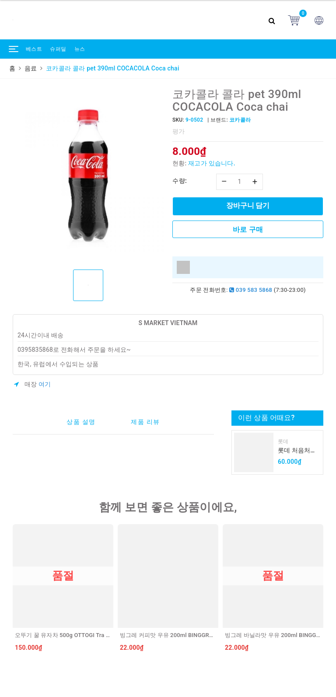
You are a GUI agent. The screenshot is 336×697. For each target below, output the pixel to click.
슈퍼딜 (58, 49)
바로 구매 (248, 229)
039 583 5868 (250, 290)
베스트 (34, 49)
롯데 (283, 441)
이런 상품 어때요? (266, 417)
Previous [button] (10, 589)
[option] (88, 175)
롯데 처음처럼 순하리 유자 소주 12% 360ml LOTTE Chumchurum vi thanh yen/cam (298, 451)
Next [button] (325, 589)
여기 (44, 384)
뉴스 (79, 49)
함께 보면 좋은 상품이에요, (168, 507)
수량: (179, 180)
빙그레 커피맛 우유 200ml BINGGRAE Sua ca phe (183, 635)
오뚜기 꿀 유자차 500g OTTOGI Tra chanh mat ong (79, 635)
